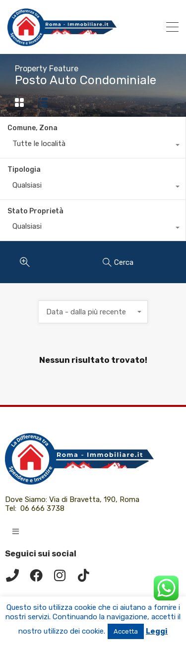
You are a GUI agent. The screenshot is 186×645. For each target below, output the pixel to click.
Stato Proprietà (35, 211)
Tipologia (24, 169)
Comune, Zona (32, 128)
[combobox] (93, 146)
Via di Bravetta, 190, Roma (95, 499)
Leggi (157, 631)
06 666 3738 (42, 508)
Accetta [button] (126, 631)
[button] (15, 531)
